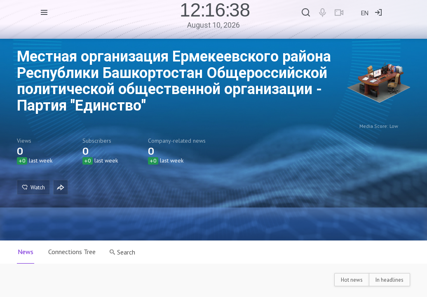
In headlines (389, 279)
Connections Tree (72, 252)
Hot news (352, 279)
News (25, 252)
